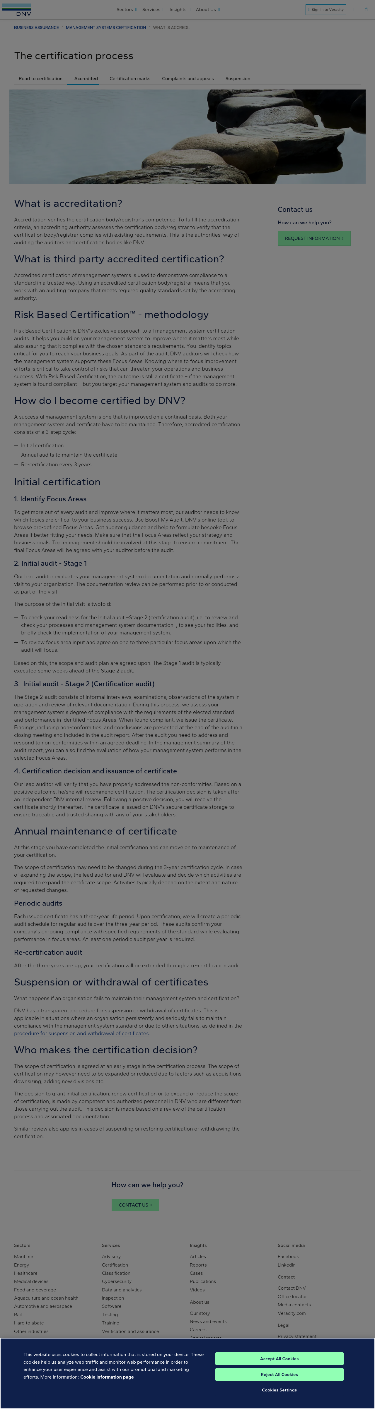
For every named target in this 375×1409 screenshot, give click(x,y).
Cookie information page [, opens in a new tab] (107, 1377)
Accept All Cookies (279, 1358)
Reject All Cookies (279, 1374)
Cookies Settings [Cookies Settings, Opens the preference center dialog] (279, 1390)
